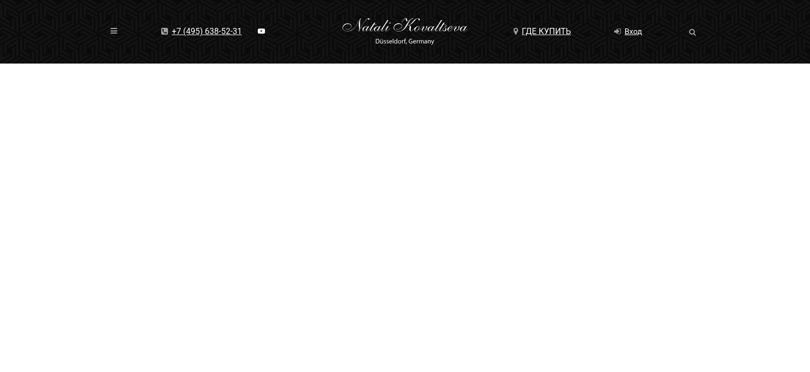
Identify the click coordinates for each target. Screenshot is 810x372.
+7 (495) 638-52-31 (201, 31)
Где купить (542, 31)
